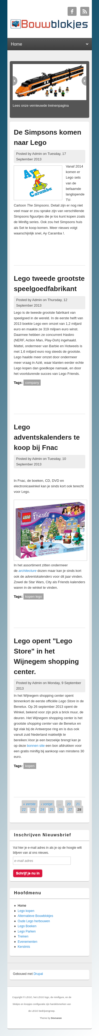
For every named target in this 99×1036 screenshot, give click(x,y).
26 (61, 810)
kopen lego (33, 596)
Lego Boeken (27, 926)
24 (42, 810)
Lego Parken (27, 931)
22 (24, 810)
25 (51, 810)
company (32, 383)
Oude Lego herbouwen (34, 921)
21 (78, 804)
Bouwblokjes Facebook (72, 11)
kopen (29, 766)
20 (68, 804)
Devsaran (56, 1018)
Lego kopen (26, 911)
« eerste (29, 804)
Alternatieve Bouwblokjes (35, 916)
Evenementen (27, 942)
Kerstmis (24, 947)
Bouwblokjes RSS (84, 11)
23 (33, 810)
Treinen (23, 936)
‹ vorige (47, 804)
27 (70, 810)
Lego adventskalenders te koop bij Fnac (47, 437)
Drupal (38, 974)
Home (22, 905)
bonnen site (36, 746)
